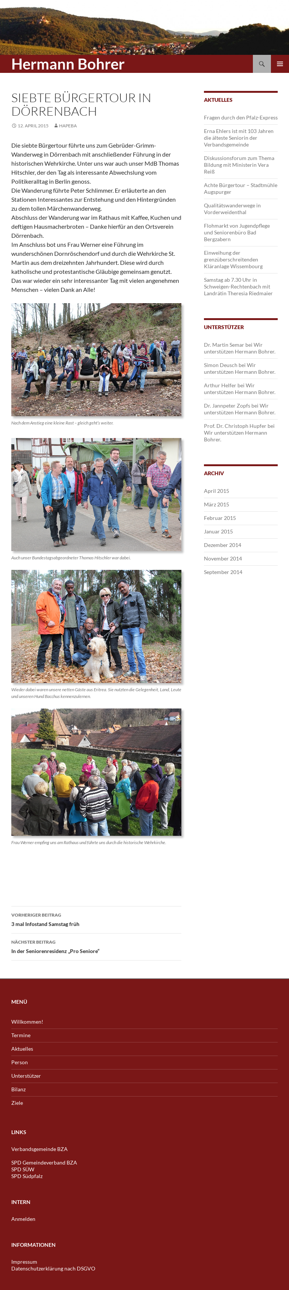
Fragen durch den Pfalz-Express (241, 117)
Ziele (17, 1103)
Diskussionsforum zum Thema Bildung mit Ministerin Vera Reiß (239, 165)
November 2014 (223, 558)
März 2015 (216, 504)
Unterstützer (26, 1075)
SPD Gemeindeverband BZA (44, 1162)
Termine (20, 1035)
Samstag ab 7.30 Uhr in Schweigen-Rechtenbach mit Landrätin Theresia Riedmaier (238, 286)
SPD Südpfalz (27, 1176)
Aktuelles (22, 1048)
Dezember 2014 (222, 545)
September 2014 (223, 572)
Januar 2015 (218, 531)
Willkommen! (27, 1021)
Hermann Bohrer (68, 64)
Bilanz (18, 1089)
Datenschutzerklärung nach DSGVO (53, 1268)
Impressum (24, 1261)
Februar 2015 (220, 518)
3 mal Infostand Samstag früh (96, 919)
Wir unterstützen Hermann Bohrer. (239, 348)
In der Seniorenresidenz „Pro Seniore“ (96, 946)
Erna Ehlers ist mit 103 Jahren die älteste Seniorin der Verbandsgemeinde (239, 138)
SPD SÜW (22, 1169)
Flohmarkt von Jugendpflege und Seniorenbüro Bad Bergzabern (237, 232)
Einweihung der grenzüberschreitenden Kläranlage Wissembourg (233, 259)
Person (19, 1062)
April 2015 (216, 491)
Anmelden (23, 1219)
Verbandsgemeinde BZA (39, 1149)
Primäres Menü (280, 64)
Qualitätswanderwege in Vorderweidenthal (232, 208)
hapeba (68, 125)
